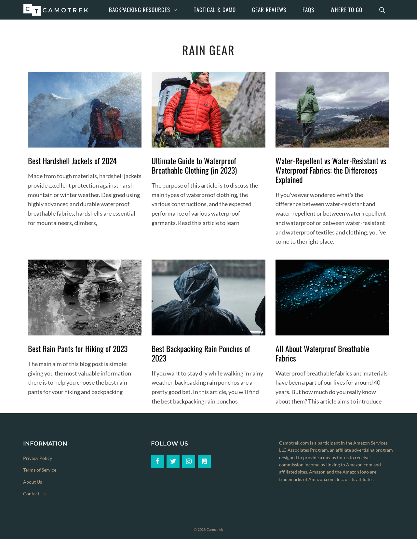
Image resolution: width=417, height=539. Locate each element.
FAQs (308, 10)
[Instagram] (188, 461)
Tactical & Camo (215, 10)
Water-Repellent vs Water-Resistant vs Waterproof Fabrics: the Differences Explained (331, 170)
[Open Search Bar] (382, 10)
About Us (32, 482)
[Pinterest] (204, 461)
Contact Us (34, 493)
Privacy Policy (37, 458)
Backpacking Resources (147, 10)
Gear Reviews (269, 10)
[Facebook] (157, 461)
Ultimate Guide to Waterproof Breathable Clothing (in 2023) (194, 165)
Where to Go (346, 10)
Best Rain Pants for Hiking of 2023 (78, 348)
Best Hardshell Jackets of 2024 (72, 160)
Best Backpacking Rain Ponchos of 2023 (201, 353)
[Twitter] (173, 461)
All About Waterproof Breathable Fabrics (322, 353)
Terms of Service (39, 470)
